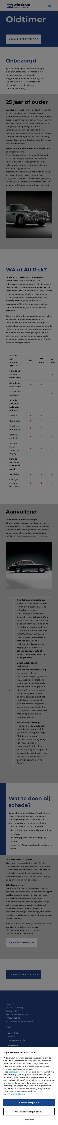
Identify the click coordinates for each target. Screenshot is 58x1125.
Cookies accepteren (29, 1102)
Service (11, 1036)
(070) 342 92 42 (13, 1018)
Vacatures (13, 1033)
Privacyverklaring (17, 1094)
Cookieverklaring (17, 1072)
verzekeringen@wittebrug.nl (19, 1021)
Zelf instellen (29, 1119)
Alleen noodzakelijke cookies (29, 1112)
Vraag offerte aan (24, 39)
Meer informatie (22, 942)
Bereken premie (16, 1040)
